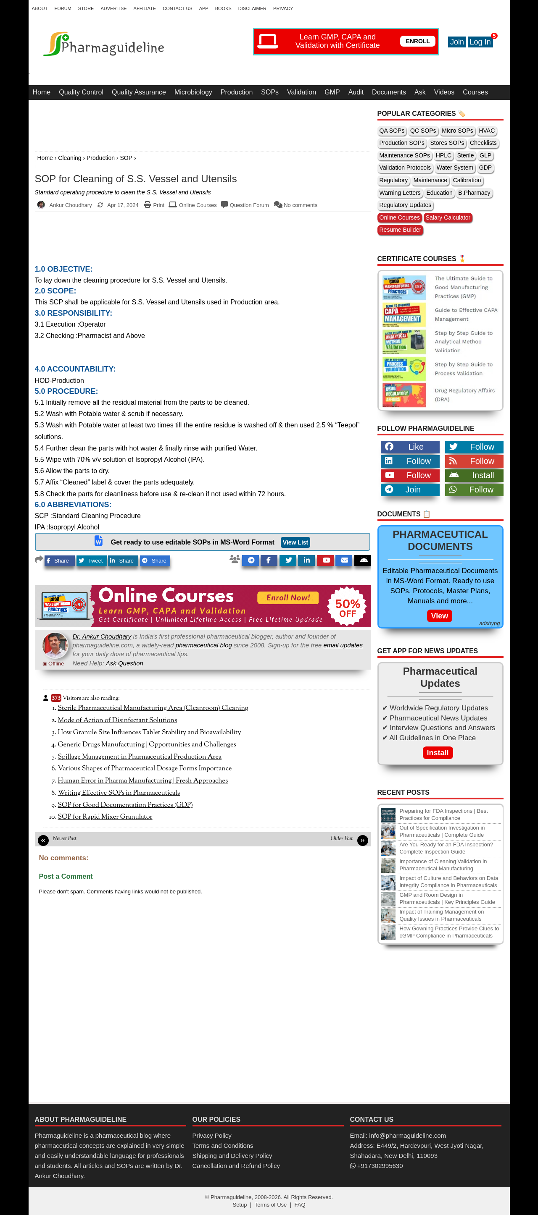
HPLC (443, 155)
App (203, 8)
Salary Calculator (448, 217)
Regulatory (394, 180)
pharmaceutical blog (204, 645)
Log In (480, 42)
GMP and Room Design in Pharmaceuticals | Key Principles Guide (447, 898)
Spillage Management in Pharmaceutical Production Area (140, 757)
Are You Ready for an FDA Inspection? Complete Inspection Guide (446, 848)
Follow (472, 446)
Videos (444, 92)
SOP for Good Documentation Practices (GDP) (125, 805)
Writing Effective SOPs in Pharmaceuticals (119, 793)
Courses (475, 92)
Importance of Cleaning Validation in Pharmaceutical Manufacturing (443, 865)
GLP (485, 155)
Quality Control (81, 92)
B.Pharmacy (474, 192)
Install (471, 475)
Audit (356, 92)
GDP (485, 167)
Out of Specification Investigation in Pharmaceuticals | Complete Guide (442, 831)
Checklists (483, 142)
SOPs (270, 92)
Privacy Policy (212, 1135)
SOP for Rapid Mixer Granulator (105, 817)
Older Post (342, 839)
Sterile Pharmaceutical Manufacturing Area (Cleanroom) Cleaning (153, 708)
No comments (300, 205)
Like (404, 446)
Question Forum (249, 205)
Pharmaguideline (231, 1197)
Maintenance (430, 180)
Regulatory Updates (406, 205)
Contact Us (178, 8)
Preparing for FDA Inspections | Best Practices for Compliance (444, 814)
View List (295, 542)
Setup (239, 1205)
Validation (301, 92)
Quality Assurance (139, 92)
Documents (389, 92)
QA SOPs (392, 130)
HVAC (487, 130)
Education (439, 192)
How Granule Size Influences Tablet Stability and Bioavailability (149, 732)
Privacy (283, 8)
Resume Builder (401, 229)
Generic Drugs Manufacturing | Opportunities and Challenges (147, 744)
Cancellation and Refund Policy (236, 1165)
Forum (62, 8)
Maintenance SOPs (405, 155)
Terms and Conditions (223, 1145)
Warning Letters (400, 192)
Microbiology (193, 92)
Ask (420, 92)
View (439, 616)
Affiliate (145, 8)
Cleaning (69, 157)
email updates (343, 645)
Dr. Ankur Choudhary (102, 636)
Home (42, 92)
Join (457, 42)
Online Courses (198, 205)
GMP (332, 92)
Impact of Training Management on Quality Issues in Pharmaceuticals (442, 915)
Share (58, 561)
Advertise (113, 8)
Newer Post (64, 839)
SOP (126, 157)
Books (223, 8)
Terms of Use (271, 1205)
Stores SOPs (447, 142)
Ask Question (124, 663)
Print (158, 205)
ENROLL (418, 41)
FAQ (300, 1205)
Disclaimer (252, 8)
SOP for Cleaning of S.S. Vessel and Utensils (136, 178)
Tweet (91, 561)
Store (86, 8)
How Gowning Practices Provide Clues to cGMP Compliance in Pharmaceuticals (449, 932)
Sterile (465, 155)
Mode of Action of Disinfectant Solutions (117, 720)
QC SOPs (423, 130)
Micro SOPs (457, 130)
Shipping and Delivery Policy (232, 1155)
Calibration (467, 180)
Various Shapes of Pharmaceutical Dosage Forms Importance (145, 768)
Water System (455, 167)
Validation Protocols (405, 167)
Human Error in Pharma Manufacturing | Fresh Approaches (143, 781)
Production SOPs (402, 142)
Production (237, 92)
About (40, 8)
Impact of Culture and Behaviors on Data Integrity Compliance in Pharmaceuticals (449, 881)
